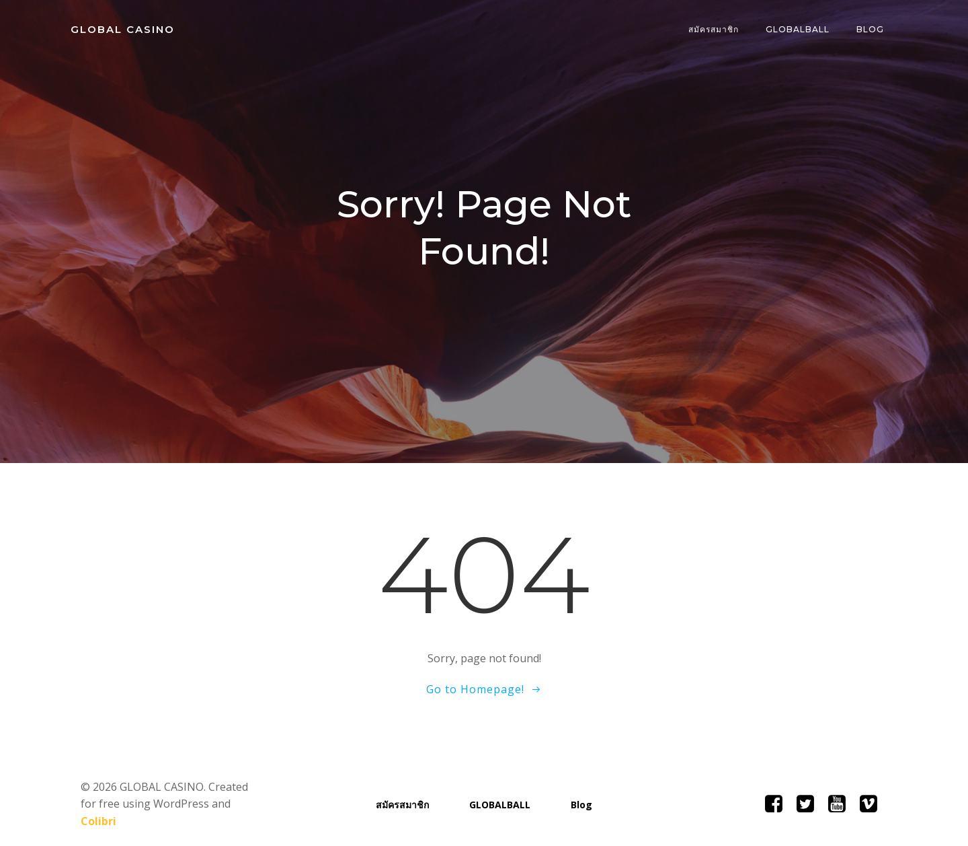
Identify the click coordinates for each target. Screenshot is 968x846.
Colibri (233, 805)
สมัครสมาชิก (714, 30)
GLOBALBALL (798, 30)
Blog (871, 30)
